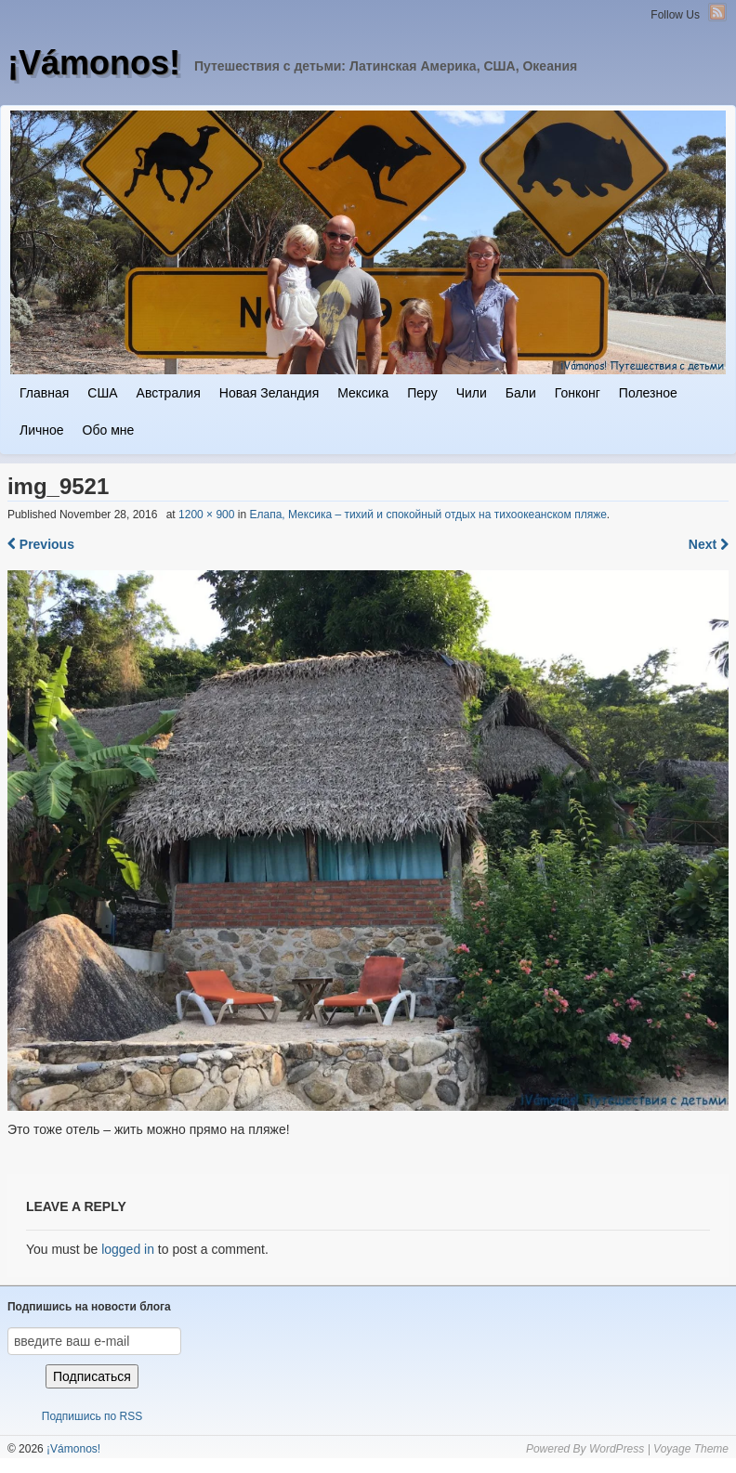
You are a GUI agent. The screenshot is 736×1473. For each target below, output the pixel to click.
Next (709, 544)
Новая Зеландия (269, 392)
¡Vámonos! (93, 63)
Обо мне (109, 430)
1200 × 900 (206, 514)
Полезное (648, 392)
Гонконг (577, 392)
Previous (40, 544)
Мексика (362, 392)
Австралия (169, 392)
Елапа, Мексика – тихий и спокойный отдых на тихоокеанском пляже (427, 514)
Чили (471, 392)
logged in (127, 1249)
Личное (42, 430)
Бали (521, 392)
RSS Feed (717, 12)
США (102, 392)
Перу (422, 392)
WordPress (616, 1448)
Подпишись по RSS (92, 1416)
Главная (44, 392)
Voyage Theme (691, 1448)
